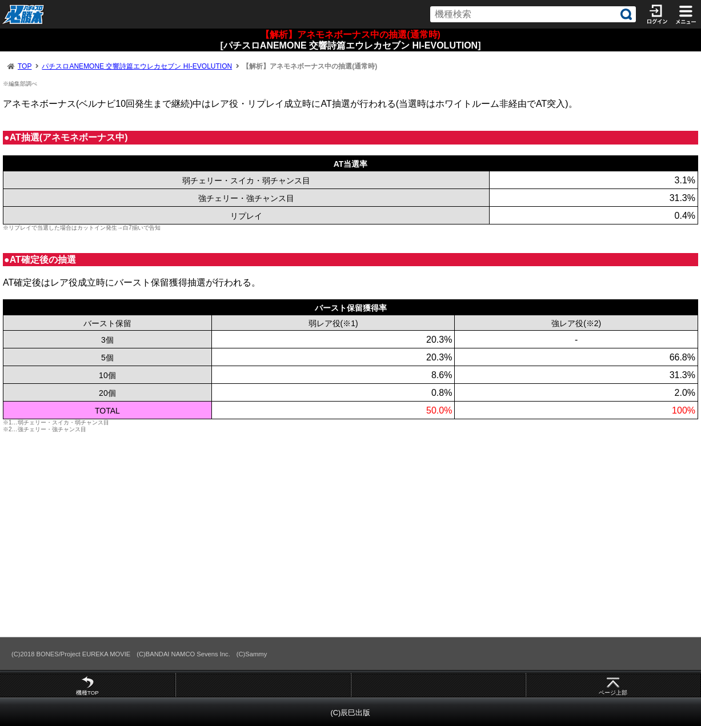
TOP (24, 66)
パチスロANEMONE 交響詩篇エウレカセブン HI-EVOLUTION (137, 66)
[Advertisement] (343, 535)
